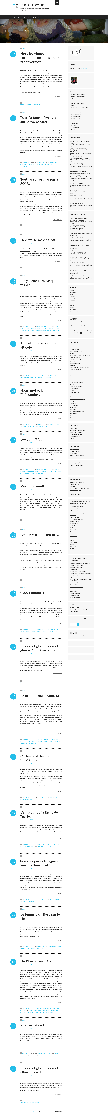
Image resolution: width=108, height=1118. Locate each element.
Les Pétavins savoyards (75, 597)
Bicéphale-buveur (74, 375)
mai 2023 (72, 307)
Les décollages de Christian (76, 382)
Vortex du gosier (74, 405)
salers (44, 1010)
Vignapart (72, 525)
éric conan (27, 164)
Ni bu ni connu (73, 415)
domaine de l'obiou (41, 741)
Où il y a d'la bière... (74, 449)
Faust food (33, 248)
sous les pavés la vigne (54, 899)
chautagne (31, 1055)
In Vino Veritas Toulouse (76, 582)
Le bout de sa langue (75, 453)
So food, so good (74, 438)
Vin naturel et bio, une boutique (77, 513)
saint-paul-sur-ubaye (38, 330)
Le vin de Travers (74, 492)
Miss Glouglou (73, 378)
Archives (26, 17)
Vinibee (72, 527)
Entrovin (72, 396)
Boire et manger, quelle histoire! (77, 430)
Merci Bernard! (32, 486)
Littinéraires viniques (75, 373)
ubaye (56, 326)
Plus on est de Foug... (36, 1025)
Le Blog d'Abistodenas (75, 401)
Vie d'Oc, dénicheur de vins (76, 519)
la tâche (39, 846)
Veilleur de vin (73, 542)
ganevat (32, 164)
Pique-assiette (73, 569)
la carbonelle (28, 104)
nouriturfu (32, 948)
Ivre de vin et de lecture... (39, 535)
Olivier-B (72, 233)
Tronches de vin (75, 127)
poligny (57, 846)
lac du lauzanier (47, 328)
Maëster (72, 467)
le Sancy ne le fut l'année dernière (45, 996)
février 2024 (73, 298)
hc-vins (26, 1055)
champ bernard (24, 521)
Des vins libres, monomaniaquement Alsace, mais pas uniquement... (80, 362)
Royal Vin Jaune (73, 591)
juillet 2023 (72, 303)
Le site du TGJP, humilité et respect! (78, 571)
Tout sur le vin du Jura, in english (77, 399)
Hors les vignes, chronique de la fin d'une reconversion (39, 58)
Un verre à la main (74, 347)
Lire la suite (57, 96)
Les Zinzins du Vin (74, 508)
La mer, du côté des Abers (76, 434)
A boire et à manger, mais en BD (77, 455)
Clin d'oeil (73, 98)
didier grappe (36, 848)
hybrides (51, 375)
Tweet (31, 65)
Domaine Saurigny (74, 484)
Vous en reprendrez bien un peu (77, 411)
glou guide (43, 164)
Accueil (16, 17)
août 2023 (72, 301)
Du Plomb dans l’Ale (36, 961)
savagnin (41, 521)
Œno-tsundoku (32, 593)
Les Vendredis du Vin (75, 349)
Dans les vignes (55, 70)
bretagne (56, 797)
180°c (25, 631)
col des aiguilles (45, 471)
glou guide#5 (57, 681)
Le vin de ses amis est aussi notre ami (79, 345)
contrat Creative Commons (76, 636)
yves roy (42, 848)
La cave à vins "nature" (75, 517)
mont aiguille (38, 471)
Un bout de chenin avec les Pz (77, 482)
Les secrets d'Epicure (75, 451)
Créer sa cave (73, 515)
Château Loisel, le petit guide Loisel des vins (80, 573)
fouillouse (29, 328)
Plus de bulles (73, 546)
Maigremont (73, 353)
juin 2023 (72, 305)
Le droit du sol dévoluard (39, 696)
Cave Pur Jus (73, 531)
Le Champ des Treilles (75, 494)
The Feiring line (73, 390)
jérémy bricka (28, 473)
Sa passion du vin (74, 371)
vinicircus (51, 797)
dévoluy (57, 469)
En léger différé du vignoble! (43, 102)
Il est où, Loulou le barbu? (76, 432)
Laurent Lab (73, 218)
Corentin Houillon (51, 1036)
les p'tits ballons (50, 741)
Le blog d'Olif (32, 5)
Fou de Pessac (73, 486)
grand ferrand (30, 471)
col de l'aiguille (53, 471)
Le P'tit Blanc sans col (75, 392)
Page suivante (58, 1111)
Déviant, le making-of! (37, 240)
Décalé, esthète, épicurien (76, 386)
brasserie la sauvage (28, 330)
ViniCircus (22, 778)
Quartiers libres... (49, 225)
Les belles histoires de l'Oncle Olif (79, 107)
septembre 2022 (74, 309)
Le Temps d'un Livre (35, 929)
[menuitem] (17, 17)
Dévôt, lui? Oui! (32, 439)
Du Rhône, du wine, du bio (76, 529)
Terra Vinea (72, 550)
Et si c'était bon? (74, 428)
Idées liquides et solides (75, 394)
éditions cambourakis (25, 682)
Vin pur (71, 589)
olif (71, 252)
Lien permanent (24, 102)
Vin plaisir (72, 380)
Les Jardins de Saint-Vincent (76, 506)
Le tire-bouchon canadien (76, 359)
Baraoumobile (73, 384)
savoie (35, 1055)
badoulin (34, 1012)
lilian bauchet (41, 377)
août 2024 (72, 296)
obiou (25, 471)
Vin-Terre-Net (73, 584)
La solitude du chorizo (75, 436)
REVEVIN (73, 125)
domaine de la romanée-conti (48, 846)
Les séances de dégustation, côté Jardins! (81, 112)
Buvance (72, 544)
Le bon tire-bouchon (75, 593)
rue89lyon (22, 901)
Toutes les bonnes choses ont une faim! (79, 367)
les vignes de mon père (33, 521)
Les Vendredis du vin (76, 114)
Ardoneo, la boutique (75, 510)
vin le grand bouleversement (34, 631)
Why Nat (72, 548)
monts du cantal (34, 1010)
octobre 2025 (73, 290)
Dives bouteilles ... (41, 225)
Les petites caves (74, 523)
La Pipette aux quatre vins (76, 351)
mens (33, 473)
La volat (72, 540)
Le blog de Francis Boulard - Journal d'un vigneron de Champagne (79, 489)
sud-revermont (46, 521)
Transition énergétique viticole (78, 177)
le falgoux (48, 1010)
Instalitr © (73, 105)
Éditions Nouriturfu (25, 251)
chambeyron (23, 328)
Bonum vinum (73, 407)
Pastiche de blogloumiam (77, 118)
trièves (22, 471)
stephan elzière (40, 1012)
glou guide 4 (57, 1100)
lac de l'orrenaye (47, 330)
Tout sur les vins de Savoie (76, 567)
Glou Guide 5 (39, 670)
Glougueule (72, 365)
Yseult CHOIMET (74, 226)
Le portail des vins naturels (76, 587)
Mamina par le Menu (76, 116)
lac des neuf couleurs (37, 328)
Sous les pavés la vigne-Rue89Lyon (28, 889)
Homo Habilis (73, 409)
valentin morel (24, 848)
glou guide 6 (38, 426)
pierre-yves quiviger (53, 424)
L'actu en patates (74, 472)
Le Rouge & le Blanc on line (76, 565)
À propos (36, 17)
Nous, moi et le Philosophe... (78, 183)
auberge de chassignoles (26, 1012)
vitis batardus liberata (32, 377)
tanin (52, 946)
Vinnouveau (73, 534)
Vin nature (72, 418)
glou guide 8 (50, 164)
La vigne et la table (74, 595)
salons (22, 799)
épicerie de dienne (55, 1010)
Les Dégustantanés (76, 110)
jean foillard (38, 164)
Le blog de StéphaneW (75, 369)
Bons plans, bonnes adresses (43, 844)
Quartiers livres (40, 162)
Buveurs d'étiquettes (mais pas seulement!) (80, 563)
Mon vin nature (73, 536)
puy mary (40, 1010)
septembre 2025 (74, 292)
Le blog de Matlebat (75, 357)
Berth (71, 469)
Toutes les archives (74, 311)
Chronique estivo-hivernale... (44, 326)
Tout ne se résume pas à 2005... (79, 158)
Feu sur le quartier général (76, 465)
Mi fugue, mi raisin (74, 521)
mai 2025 (72, 294)
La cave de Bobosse (74, 388)
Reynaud (72, 239)
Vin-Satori (72, 538)
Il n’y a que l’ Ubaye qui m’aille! (78, 171)
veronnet (40, 1055)
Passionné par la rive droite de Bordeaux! (80, 355)
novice (45, 848)
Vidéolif (73, 129)
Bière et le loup (73, 413)
